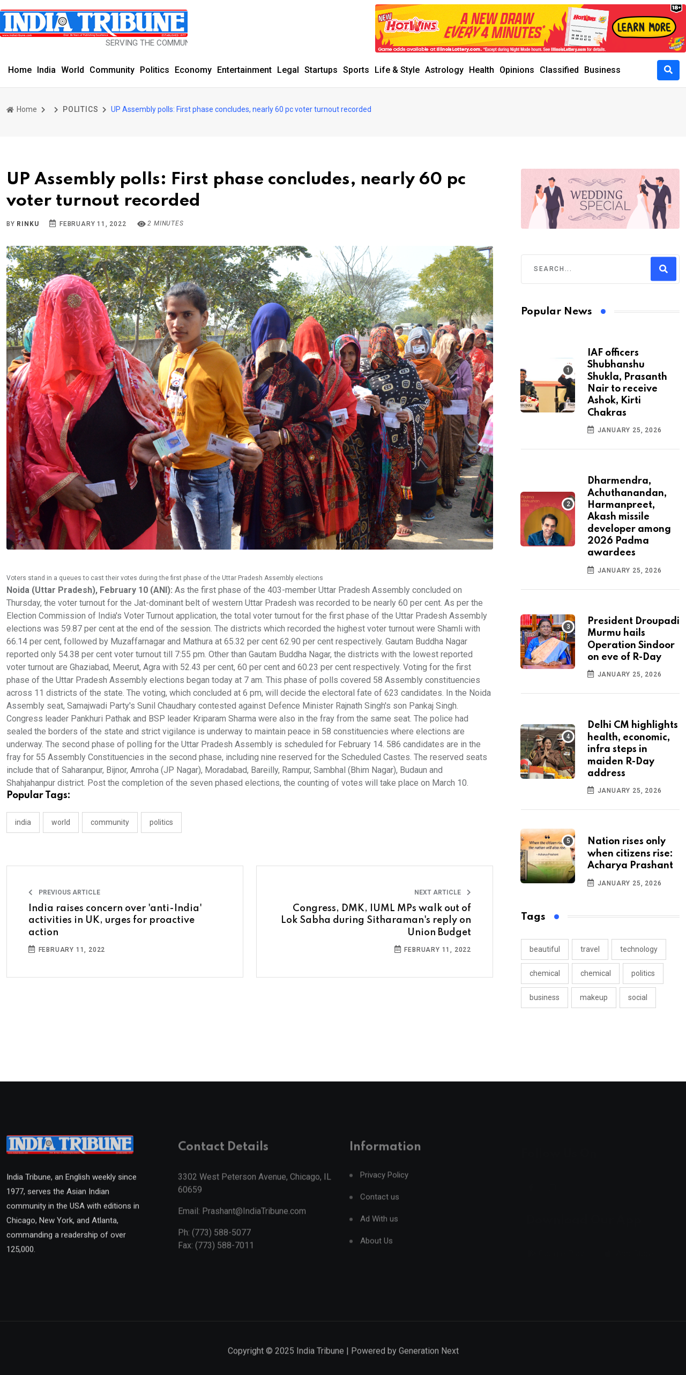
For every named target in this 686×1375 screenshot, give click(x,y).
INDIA (23, 822)
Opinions (516, 70)
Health (481, 70)
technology (639, 949)
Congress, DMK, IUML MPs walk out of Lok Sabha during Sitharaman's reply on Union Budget (376, 920)
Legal (288, 70)
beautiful (545, 949)
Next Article (442, 892)
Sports (356, 70)
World (72, 70)
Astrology (444, 70)
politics (643, 973)
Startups (321, 70)
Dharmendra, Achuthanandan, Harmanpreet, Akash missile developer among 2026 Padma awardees (629, 517)
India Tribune (320, 1362)
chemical (545, 973)
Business (602, 70)
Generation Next (429, 1362)
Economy (193, 70)
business (545, 997)
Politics (154, 70)
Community (112, 70)
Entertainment (244, 70)
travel (590, 949)
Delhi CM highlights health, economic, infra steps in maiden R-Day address (632, 749)
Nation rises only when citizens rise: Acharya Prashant (630, 853)
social (637, 997)
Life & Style (397, 70)
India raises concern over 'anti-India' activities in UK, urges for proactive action (115, 920)
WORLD (60, 822)
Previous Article (64, 892)
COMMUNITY (110, 822)
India (46, 70)
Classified (559, 70)
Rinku (28, 224)
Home (20, 70)
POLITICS (80, 109)
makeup (594, 997)
